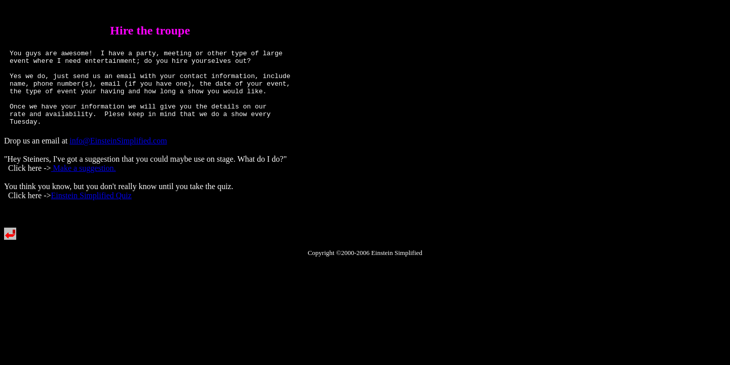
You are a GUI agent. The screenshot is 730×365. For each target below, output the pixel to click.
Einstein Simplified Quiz (91, 210)
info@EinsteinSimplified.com (118, 156)
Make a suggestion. (83, 183)
